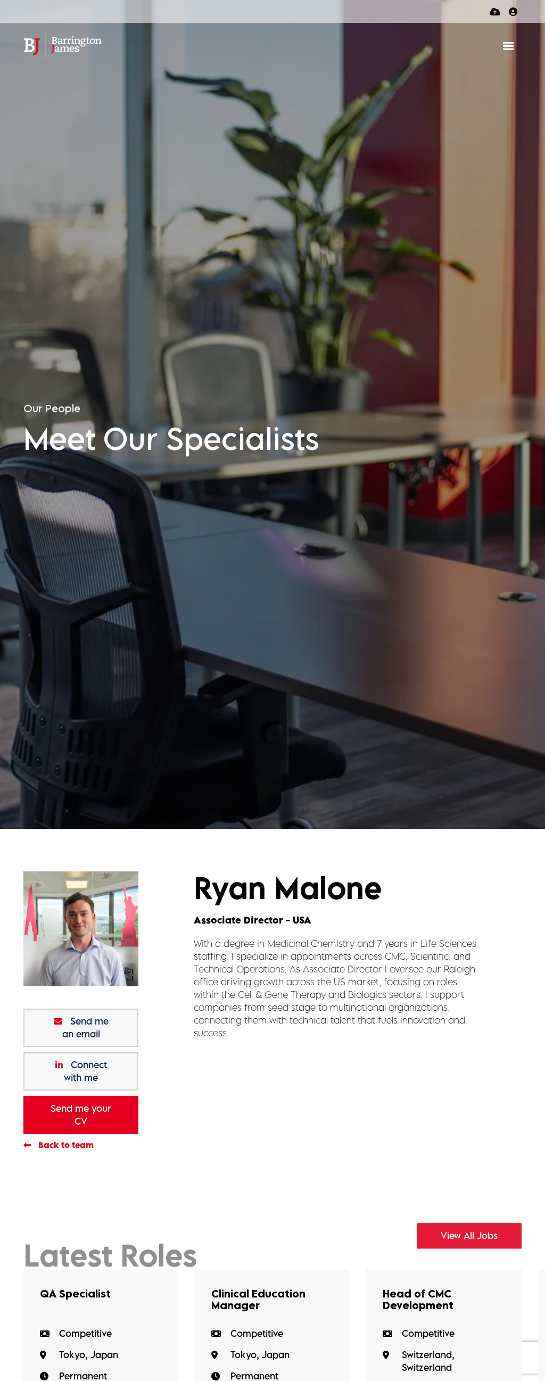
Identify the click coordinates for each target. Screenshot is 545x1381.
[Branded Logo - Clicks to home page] (62, 46)
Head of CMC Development (418, 1299)
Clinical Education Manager (258, 1299)
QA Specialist (75, 1294)
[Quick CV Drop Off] (495, 11)
